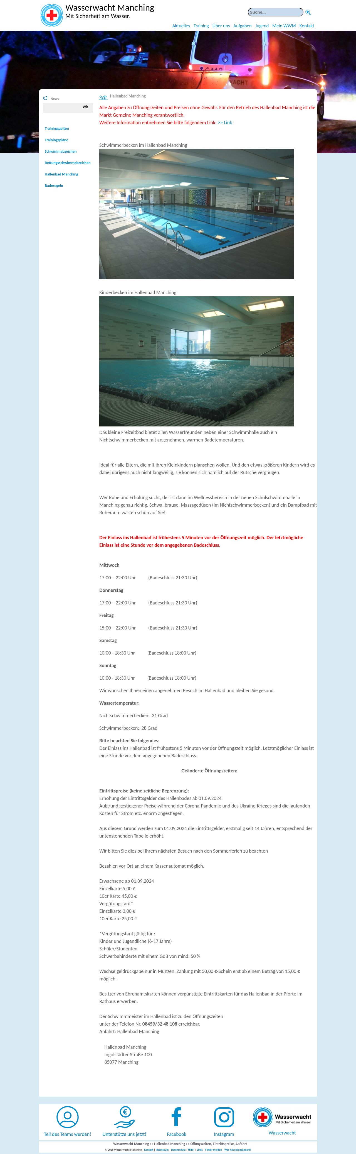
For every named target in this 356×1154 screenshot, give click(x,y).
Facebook (176, 1134)
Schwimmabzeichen (61, 151)
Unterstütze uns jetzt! (125, 1134)
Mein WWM (284, 26)
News (55, 99)
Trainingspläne (56, 140)
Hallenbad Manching (127, 96)
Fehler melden (213, 1149)
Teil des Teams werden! (67, 1134)
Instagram (224, 1134)
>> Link (225, 122)
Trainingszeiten (57, 128)
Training (201, 26)
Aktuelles (181, 26)
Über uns (221, 26)
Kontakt (307, 26)
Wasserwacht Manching (131, 1144)
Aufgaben (242, 26)
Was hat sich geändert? (237, 1149)
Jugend (262, 26)
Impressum (162, 1149)
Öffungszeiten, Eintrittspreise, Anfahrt (219, 1144)
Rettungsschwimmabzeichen (68, 162)
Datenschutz (178, 1149)
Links (200, 1149)
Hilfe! (191, 1149)
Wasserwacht (282, 1133)
